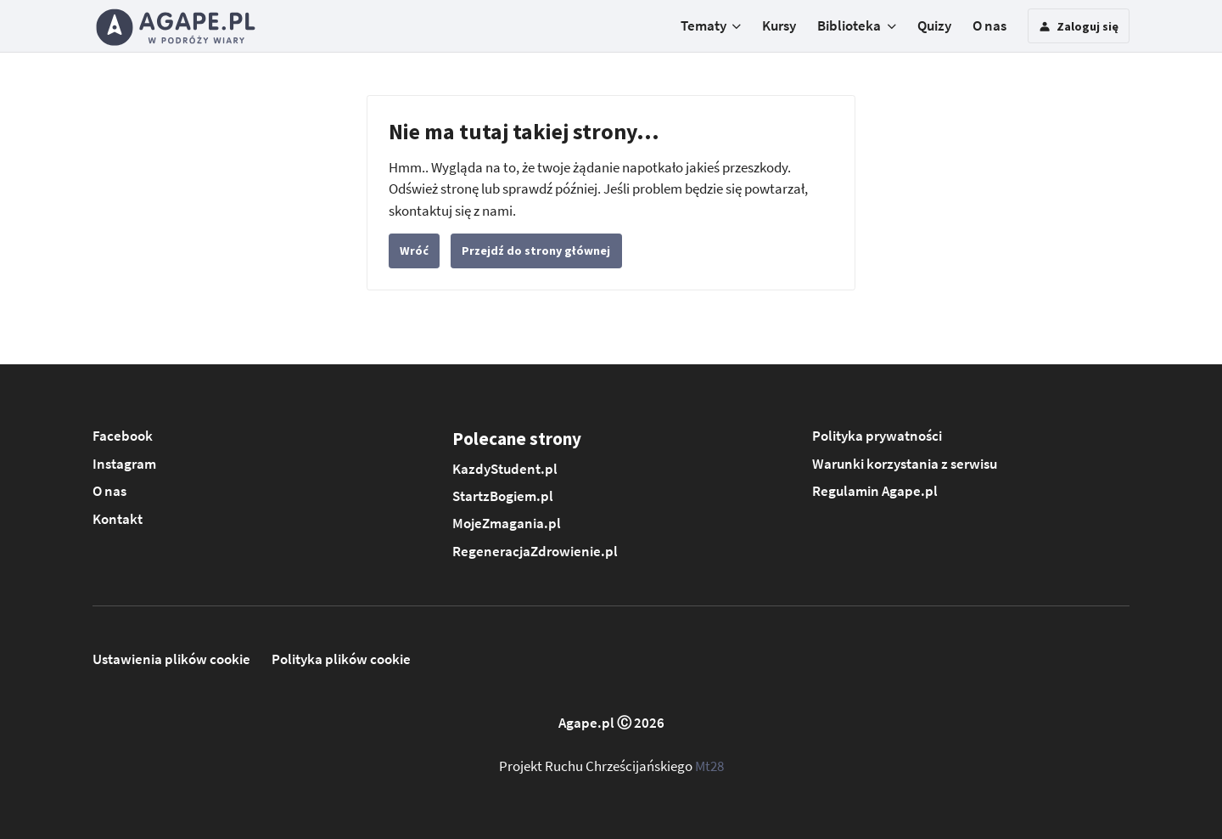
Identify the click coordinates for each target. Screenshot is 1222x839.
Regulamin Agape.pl (875, 490)
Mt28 (709, 766)
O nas (989, 25)
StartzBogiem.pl (502, 496)
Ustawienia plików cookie (171, 659)
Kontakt (117, 519)
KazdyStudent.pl (505, 468)
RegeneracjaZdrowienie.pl (535, 551)
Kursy (779, 25)
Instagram (124, 463)
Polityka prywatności (877, 435)
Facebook (122, 435)
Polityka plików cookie (341, 659)
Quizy (934, 25)
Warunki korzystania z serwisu (904, 463)
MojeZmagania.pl (506, 523)
